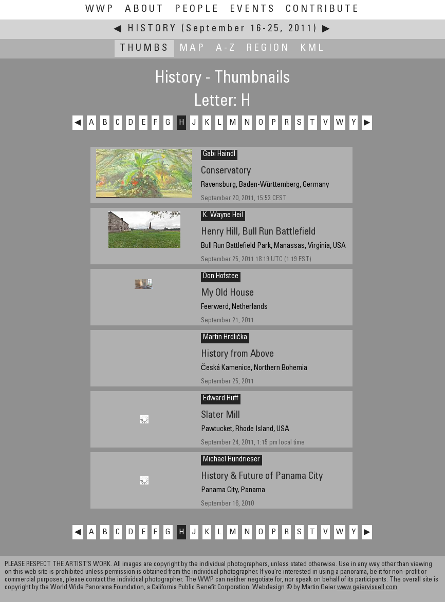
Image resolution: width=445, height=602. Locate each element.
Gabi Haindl (219, 154)
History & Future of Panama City (262, 476)
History (152, 29)
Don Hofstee (220, 276)
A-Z (226, 48)
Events (252, 9)
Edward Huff (220, 398)
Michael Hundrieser (231, 459)
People (197, 9)
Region (268, 48)
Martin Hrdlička (225, 337)
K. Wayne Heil (223, 215)
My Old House (227, 293)
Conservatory (226, 171)
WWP (100, 9)
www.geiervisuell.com (367, 588)
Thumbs (144, 48)
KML (312, 48)
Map (192, 48)
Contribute (323, 9)
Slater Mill (220, 415)
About (144, 9)
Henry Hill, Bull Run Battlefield (258, 232)
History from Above (237, 354)
